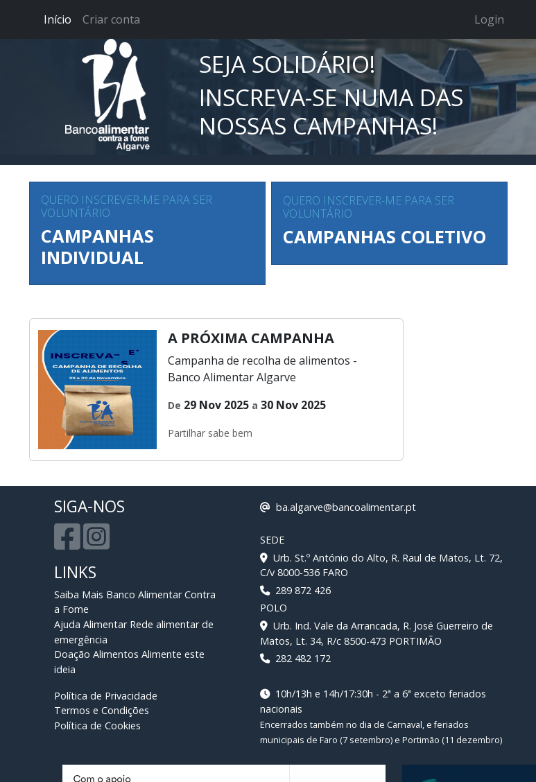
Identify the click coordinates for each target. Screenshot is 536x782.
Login (489, 19)
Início (57, 19)
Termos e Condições (101, 710)
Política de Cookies (97, 725)
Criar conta (111, 19)
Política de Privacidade (105, 695)
